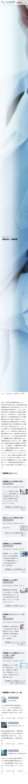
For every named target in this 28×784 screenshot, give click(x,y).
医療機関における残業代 (10, 580)
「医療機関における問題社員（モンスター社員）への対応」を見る (15, 682)
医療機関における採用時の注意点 (13, 481)
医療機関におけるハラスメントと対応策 (14, 615)
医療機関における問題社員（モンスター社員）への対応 (14, 654)
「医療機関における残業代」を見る (14, 605)
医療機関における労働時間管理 (12, 544)
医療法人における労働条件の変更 (13, 518)
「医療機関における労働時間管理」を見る (15, 570)
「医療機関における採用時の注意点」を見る (15, 508)
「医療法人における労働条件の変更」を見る (15, 534)
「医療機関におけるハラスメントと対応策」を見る (15, 643)
